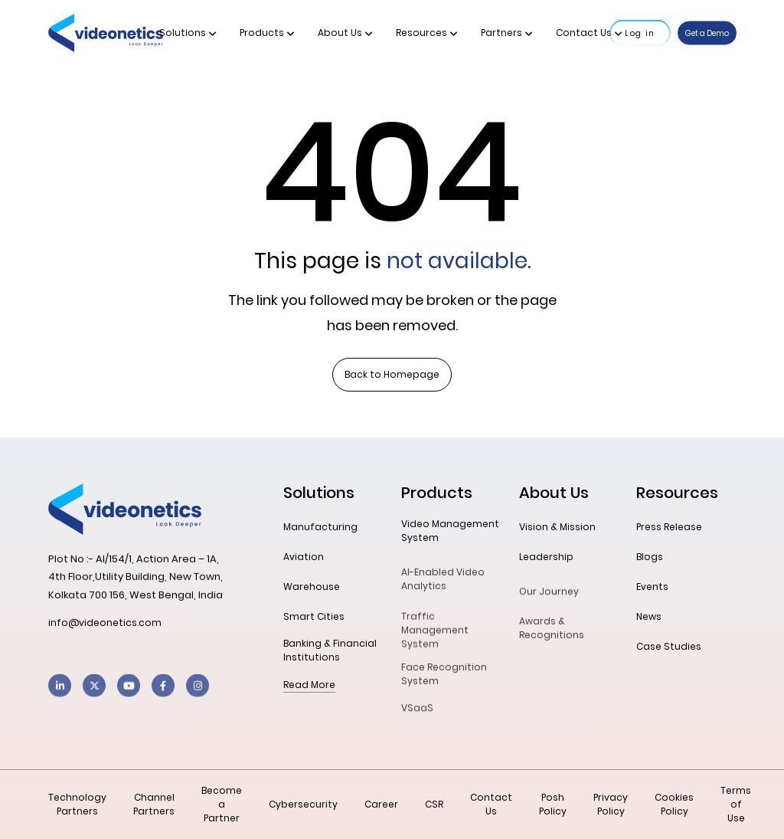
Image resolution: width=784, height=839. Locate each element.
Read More (309, 684)
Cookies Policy (674, 804)
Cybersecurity (303, 804)
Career (381, 804)
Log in (640, 33)
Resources (427, 32)
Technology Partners (77, 804)
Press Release (669, 526)
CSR (434, 804)
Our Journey (549, 595)
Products (267, 32)
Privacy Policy (610, 804)
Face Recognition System (444, 680)
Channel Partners (154, 804)
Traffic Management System (435, 639)
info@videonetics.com (105, 622)
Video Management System (450, 530)
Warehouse (311, 586)
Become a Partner (221, 804)
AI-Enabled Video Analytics (443, 585)
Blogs (649, 556)
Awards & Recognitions (551, 634)
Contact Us (589, 32)
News (649, 616)
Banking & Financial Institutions (330, 650)
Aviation (303, 556)
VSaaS (417, 712)
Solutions (188, 32)
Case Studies (668, 646)
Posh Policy (553, 804)
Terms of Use (735, 804)
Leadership (546, 556)
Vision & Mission (557, 526)
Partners (507, 32)
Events (652, 586)
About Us (345, 32)
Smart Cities (314, 616)
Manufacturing (320, 526)
